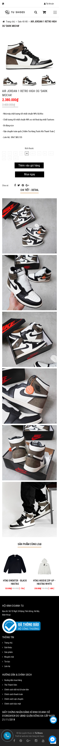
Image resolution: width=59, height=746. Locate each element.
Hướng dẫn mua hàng (13, 680)
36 (4, 153)
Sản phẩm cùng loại (29, 544)
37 (10, 153)
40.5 (33, 153)
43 (4, 158)
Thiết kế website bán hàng (25, 736)
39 (21, 153)
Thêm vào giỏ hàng (29, 165)
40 (27, 153)
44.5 (15, 158)
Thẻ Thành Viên (10, 685)
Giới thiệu (8, 647)
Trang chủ (8, 643)
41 (39, 153)
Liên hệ (7, 666)
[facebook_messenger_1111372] (52, 739)
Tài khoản (49, 4)
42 (45, 153)
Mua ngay (29, 174)
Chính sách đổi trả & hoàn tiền (16, 689)
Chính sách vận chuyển (13, 699)
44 (10, 158)
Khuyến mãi (9, 657)
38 (15, 153)
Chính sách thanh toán (13, 694)
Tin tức (7, 661)
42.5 (51, 153)
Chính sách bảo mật (12, 704)
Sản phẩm (8, 652)
